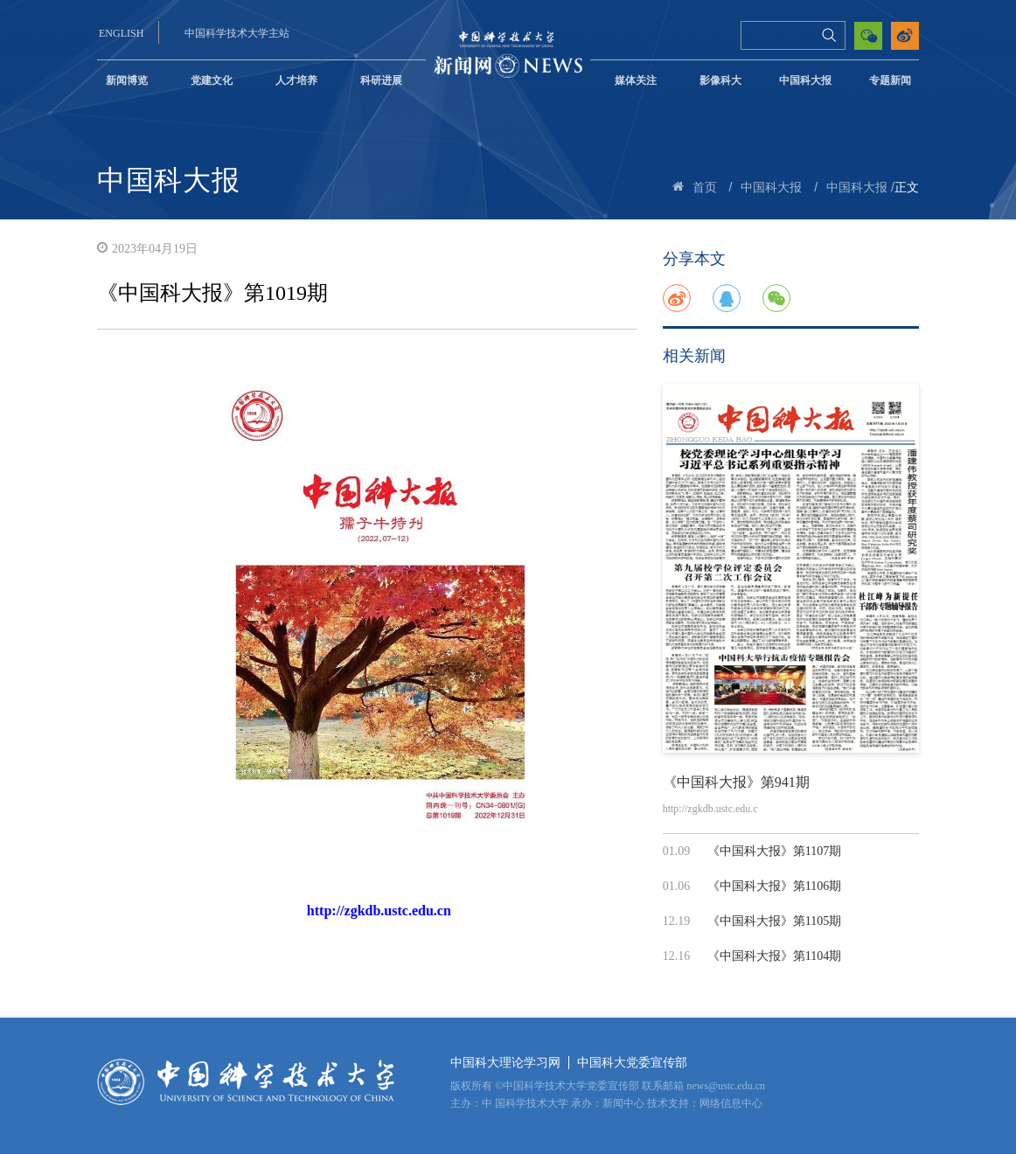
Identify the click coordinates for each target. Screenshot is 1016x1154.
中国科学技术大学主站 (236, 33)
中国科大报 (805, 80)
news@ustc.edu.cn (725, 1086)
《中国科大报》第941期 (736, 782)
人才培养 (296, 80)
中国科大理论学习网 (505, 1062)
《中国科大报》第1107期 (774, 851)
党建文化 (212, 80)
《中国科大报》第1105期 (774, 921)
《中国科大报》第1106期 (774, 886)
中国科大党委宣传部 (632, 1062)
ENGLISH (121, 33)
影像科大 (720, 80)
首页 (704, 187)
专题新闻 (890, 80)
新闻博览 (127, 80)
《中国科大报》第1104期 (774, 956)
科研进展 (381, 80)
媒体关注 (636, 80)
